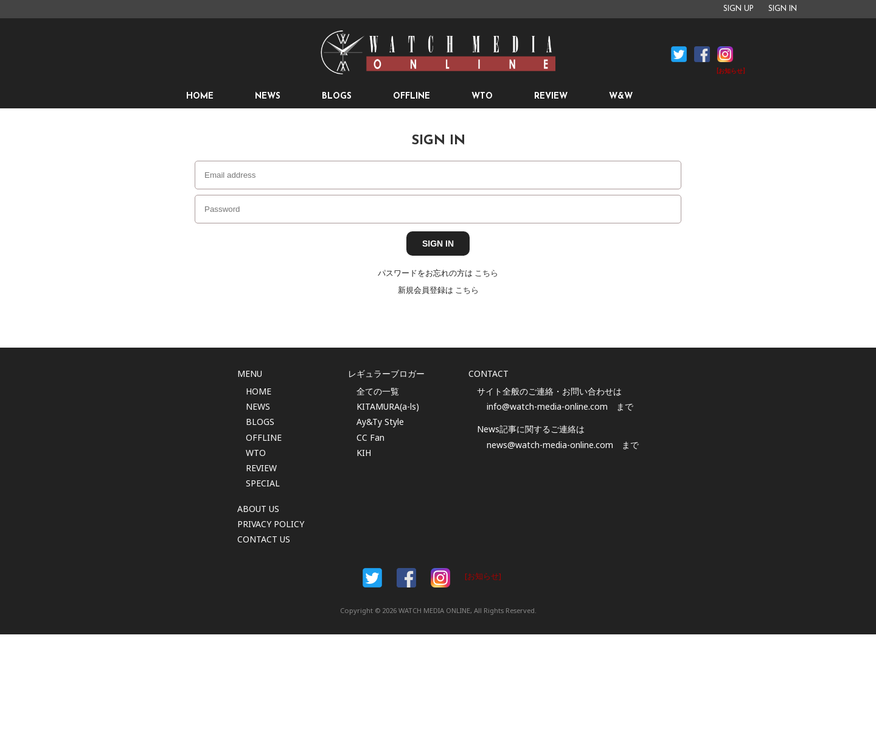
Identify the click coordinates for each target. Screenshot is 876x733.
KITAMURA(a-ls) (387, 406)
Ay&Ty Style (380, 421)
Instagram (725, 54)
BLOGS (337, 96)
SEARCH (683, 96)
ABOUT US (258, 508)
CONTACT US (263, 539)
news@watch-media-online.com (550, 445)
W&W (621, 96)
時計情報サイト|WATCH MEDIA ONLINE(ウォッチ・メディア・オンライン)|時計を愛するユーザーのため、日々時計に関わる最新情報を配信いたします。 (438, 52)
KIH (363, 452)
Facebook (679, 54)
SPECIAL (263, 483)
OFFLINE (411, 96)
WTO (482, 96)
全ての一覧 (377, 391)
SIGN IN (782, 9)
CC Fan (370, 437)
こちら (486, 273)
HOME (200, 96)
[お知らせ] (731, 71)
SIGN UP (738, 9)
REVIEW (551, 96)
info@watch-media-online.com (547, 406)
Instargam (440, 577)
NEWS (267, 96)
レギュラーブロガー (386, 373)
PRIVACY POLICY (270, 524)
